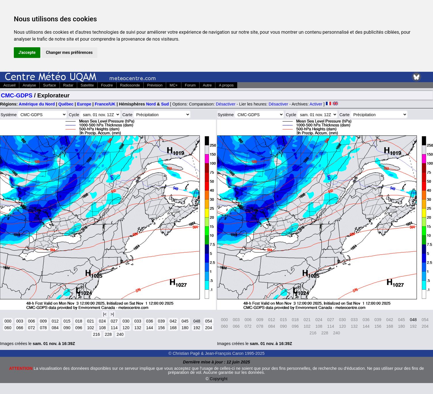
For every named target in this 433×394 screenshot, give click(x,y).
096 (78, 327)
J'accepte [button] (27, 52)
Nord (151, 104)
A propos (226, 85)
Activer (315, 104)
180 (184, 327)
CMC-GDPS (17, 95)
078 (43, 327)
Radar (68, 85)
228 (108, 334)
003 (19, 321)
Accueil (9, 85)
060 (7, 327)
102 (90, 327)
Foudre (107, 85)
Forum (190, 85)
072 (31, 327)
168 (173, 327)
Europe (84, 104)
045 (184, 321)
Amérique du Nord (37, 104)
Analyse (29, 85)
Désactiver (226, 104)
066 (19, 327)
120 (125, 327)
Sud (165, 104)
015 (66, 321)
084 (55, 327)
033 (137, 321)
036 (149, 321)
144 (149, 327)
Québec (66, 104)
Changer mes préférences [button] (69, 52)
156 (161, 327)
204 (208, 327)
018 (78, 321)
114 (114, 327)
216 (96, 334)
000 (7, 321)
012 (55, 321)
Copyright (219, 378)
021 (90, 321)
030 (125, 321)
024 (102, 321)
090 (66, 327)
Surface (49, 85)
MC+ (174, 85)
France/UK (105, 104)
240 (120, 334)
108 (102, 327)
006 (31, 321)
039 (161, 321)
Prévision (154, 85)
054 (208, 321)
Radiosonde (130, 85)
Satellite (87, 85)
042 (173, 321)
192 (196, 327)
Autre (207, 85)
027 (114, 321)
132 (137, 327)
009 (43, 321)
